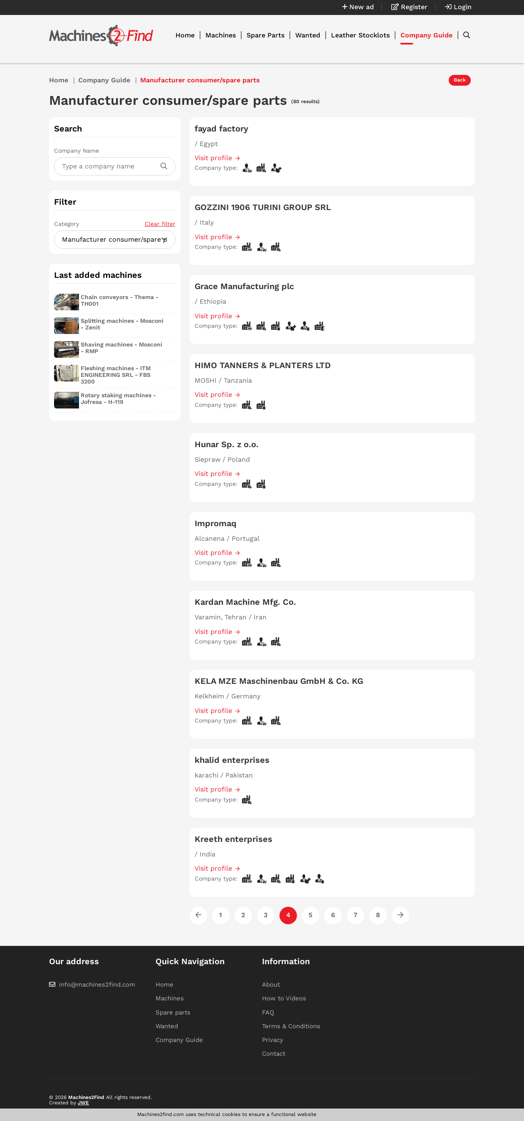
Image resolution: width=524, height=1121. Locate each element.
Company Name (76, 150)
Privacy (272, 1040)
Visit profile (213, 158)
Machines (220, 35)
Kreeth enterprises (233, 839)
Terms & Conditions (291, 1026)
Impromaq (216, 523)
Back (460, 80)
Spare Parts (265, 35)
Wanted (307, 35)
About (271, 984)
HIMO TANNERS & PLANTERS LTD (263, 365)
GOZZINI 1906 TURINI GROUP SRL (263, 207)
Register (409, 7)
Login (458, 7)
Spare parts (173, 1012)
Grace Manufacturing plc (244, 286)
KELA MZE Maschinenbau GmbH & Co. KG (279, 681)
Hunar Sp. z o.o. (227, 444)
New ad (358, 7)
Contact (273, 1053)
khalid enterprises (232, 760)
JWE (83, 1103)
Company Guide (426, 35)
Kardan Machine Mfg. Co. (245, 602)
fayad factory (221, 129)
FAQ (268, 1012)
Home (185, 35)
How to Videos (284, 998)
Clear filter (160, 223)
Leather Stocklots (360, 35)
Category (114, 223)
